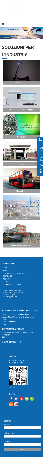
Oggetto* (7, 441)
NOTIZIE (6, 282)
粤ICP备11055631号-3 (11, 342)
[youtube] (21, 399)
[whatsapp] (32, 399)
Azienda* (7, 425)
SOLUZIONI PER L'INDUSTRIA (14, 273)
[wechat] (27, 399)
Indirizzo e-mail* (9, 433)
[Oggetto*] (22, 444)
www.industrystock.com (10, 297)
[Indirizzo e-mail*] (22, 436)
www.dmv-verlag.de (9, 295)
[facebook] (11, 399)
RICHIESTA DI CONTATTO (12, 285)
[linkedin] (16, 399)
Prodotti (5, 270)
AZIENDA (6, 279)
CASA (5, 268)
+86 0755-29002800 (19, 360)
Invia (22, 450)
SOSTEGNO (7, 276)
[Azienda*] (22, 427)
